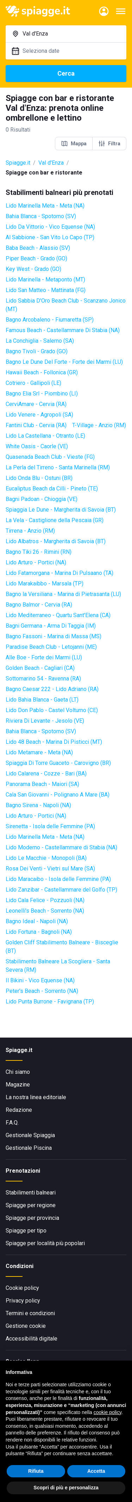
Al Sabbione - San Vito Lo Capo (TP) (50, 237)
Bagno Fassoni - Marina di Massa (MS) (53, 636)
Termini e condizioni (30, 1313)
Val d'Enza (51, 162)
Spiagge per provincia (32, 1218)
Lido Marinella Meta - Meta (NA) (45, 205)
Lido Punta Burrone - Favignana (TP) (50, 1001)
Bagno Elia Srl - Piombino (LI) (42, 393)
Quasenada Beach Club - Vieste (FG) (50, 457)
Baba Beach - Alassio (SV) (38, 248)
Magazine (18, 1084)
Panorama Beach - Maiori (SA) (42, 784)
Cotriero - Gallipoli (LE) (33, 383)
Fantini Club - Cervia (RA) (36, 425)
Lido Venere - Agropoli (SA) (39, 414)
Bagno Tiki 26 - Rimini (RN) (38, 552)
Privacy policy (23, 1300)
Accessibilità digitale (31, 1338)
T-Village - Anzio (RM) (99, 425)
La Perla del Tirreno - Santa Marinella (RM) (58, 467)
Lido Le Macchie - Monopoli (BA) (46, 858)
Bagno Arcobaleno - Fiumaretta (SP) (50, 319)
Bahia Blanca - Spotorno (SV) (41, 216)
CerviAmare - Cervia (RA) (36, 404)
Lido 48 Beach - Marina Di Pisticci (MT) (54, 742)
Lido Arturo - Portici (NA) (36, 562)
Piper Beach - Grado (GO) (36, 258)
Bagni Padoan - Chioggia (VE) (41, 499)
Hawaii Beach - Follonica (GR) (42, 372)
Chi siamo (18, 1072)
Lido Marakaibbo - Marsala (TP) (44, 583)
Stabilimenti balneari (31, 1192)
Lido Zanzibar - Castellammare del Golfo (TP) (61, 889)
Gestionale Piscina (29, 1148)
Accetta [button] (96, 1471)
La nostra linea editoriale (36, 1097)
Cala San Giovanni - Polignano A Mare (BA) (57, 794)
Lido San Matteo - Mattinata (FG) (46, 290)
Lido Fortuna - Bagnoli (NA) (39, 932)
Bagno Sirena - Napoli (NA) (38, 805)
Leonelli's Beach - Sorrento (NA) (45, 910)
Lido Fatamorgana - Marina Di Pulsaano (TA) (59, 573)
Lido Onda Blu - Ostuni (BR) (39, 478)
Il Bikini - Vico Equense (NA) (40, 980)
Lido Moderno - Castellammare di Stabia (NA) (61, 847)
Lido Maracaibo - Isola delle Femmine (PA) (58, 879)
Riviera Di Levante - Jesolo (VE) (45, 720)
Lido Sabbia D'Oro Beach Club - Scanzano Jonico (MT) (66, 304)
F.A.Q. (12, 1122)
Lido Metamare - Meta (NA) (39, 752)
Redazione (19, 1110)
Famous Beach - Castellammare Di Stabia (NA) (63, 330)
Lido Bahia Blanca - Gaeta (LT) (42, 699)
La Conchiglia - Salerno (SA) (40, 340)
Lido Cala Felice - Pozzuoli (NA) (45, 900)
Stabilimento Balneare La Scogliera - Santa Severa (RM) (58, 965)
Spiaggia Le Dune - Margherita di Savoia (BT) (61, 509)
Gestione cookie (26, 1326)
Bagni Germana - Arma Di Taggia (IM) (51, 625)
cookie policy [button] (107, 1412)
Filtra (109, 143)
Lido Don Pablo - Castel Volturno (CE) (52, 710)
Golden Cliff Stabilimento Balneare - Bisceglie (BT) (62, 946)
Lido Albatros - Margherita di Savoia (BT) (56, 541)
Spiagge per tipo (26, 1230)
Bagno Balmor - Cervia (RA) (39, 604)
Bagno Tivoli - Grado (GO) (37, 351)
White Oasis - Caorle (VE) (37, 446)
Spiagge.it (18, 162)
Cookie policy (22, 1288)
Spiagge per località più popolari (45, 1243)
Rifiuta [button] (36, 1471)
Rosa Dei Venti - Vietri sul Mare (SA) (50, 868)
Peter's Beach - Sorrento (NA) (42, 991)
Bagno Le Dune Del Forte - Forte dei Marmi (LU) (64, 362)
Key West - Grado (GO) (33, 269)
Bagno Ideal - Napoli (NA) (37, 921)
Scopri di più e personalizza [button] (65, 1488)
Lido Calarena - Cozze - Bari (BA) (46, 773)
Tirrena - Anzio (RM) (30, 530)
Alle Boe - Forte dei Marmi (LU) (44, 657)
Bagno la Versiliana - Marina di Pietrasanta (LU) (63, 594)
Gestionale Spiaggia (30, 1135)
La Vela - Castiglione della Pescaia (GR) (54, 520)
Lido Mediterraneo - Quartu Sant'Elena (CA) (58, 615)
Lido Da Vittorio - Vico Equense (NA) (50, 226)
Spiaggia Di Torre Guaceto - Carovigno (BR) (58, 763)
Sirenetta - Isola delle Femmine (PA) (50, 826)
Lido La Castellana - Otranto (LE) (45, 435)
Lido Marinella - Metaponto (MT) (45, 279)
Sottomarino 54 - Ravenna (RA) (43, 678)
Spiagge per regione (31, 1205)
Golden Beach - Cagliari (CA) (40, 668)
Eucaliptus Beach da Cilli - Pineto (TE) (52, 488)
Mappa (74, 143)
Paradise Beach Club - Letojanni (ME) (51, 647)
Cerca (66, 73)
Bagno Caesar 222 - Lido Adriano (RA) (52, 689)
